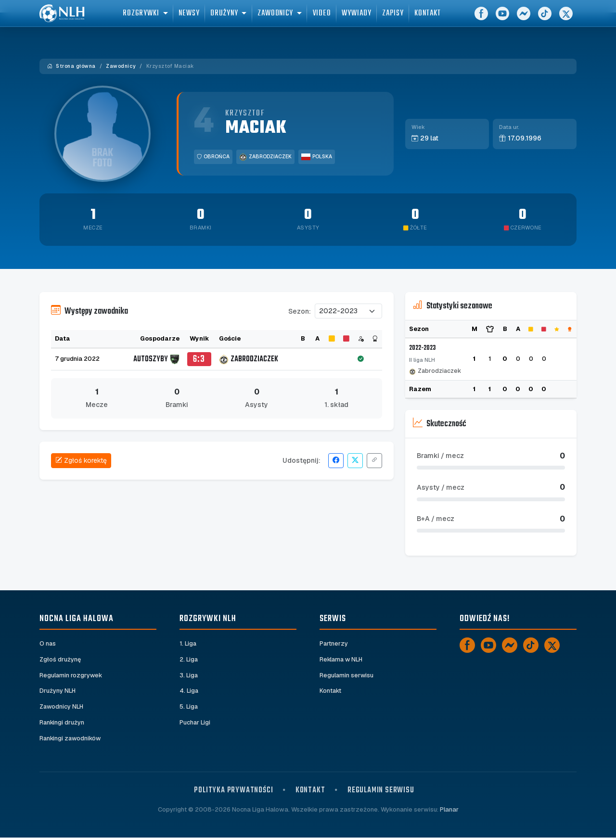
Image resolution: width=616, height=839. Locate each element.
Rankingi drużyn (62, 723)
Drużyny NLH (57, 691)
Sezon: (299, 311)
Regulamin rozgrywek (71, 675)
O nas (47, 643)
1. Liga (188, 643)
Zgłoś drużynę (60, 659)
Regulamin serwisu (347, 675)
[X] (566, 19)
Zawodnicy (121, 66)
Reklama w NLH (342, 659)
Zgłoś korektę (81, 460)
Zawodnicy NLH (62, 707)
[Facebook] (481, 19)
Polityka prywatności (233, 791)
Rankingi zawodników (71, 739)
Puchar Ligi (195, 723)
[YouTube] (502, 19)
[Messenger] (523, 19)
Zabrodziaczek (265, 157)
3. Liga (189, 675)
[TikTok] (545, 19)
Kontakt (331, 691)
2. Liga (189, 659)
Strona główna (71, 66)
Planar (449, 810)
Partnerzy (334, 643)
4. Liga (189, 691)
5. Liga (189, 707)
